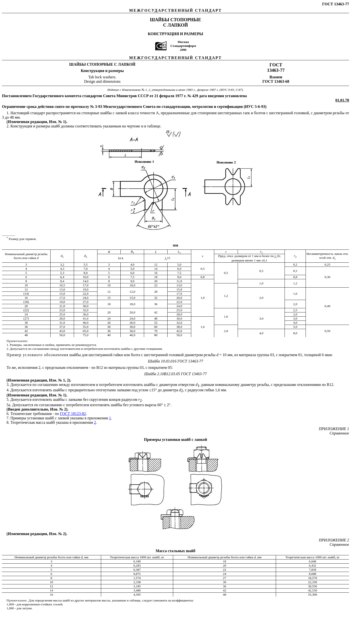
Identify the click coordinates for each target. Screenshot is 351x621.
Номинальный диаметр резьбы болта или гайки (47, 557)
